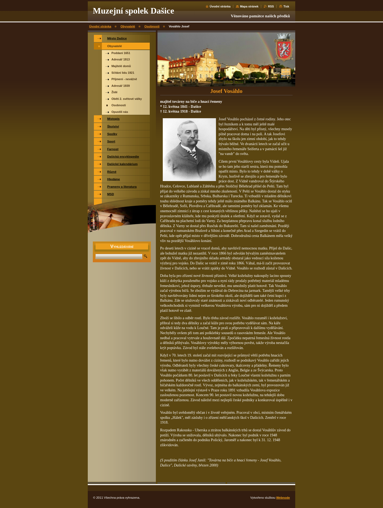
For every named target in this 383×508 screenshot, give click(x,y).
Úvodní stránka (220, 6)
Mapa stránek (249, 6)
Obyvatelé (127, 26)
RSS (271, 6)
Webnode (283, 497)
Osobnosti (152, 26)
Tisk (286, 6)
